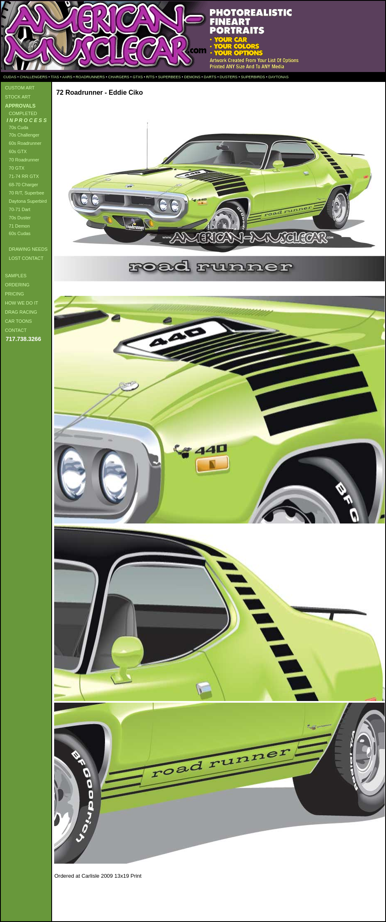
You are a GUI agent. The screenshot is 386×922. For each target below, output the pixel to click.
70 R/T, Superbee (23, 192)
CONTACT (14, 330)
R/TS (150, 77)
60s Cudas (16, 233)
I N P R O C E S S (24, 120)
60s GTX (14, 151)
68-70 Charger (20, 184)
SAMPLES (14, 275)
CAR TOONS (17, 321)
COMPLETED (19, 113)
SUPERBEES (169, 77)
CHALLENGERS (34, 77)
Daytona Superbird (24, 201)
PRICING (13, 293)
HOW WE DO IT (20, 302)
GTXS (138, 77)
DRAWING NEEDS (25, 249)
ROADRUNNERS (90, 77)
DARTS (210, 77)
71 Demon (16, 225)
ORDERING (15, 284)
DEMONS (192, 77)
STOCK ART (16, 96)
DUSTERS (229, 77)
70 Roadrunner (20, 159)
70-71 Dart (16, 209)
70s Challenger (20, 134)
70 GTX (13, 168)
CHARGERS (118, 77)
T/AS (55, 77)
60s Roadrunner (21, 143)
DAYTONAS (278, 77)
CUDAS (9, 77)
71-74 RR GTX (20, 176)
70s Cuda (15, 127)
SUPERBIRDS (253, 77)
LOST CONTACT (22, 258)
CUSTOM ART (18, 87)
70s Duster (16, 217)
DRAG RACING (19, 312)
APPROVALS (19, 106)
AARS (67, 77)
